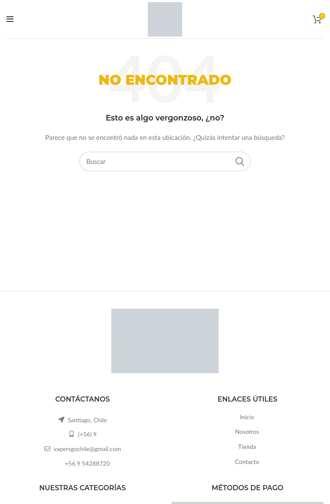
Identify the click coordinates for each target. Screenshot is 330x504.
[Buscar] (165, 161)
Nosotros (247, 431)
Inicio (247, 417)
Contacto (247, 461)
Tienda (247, 446)
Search (239, 161)
